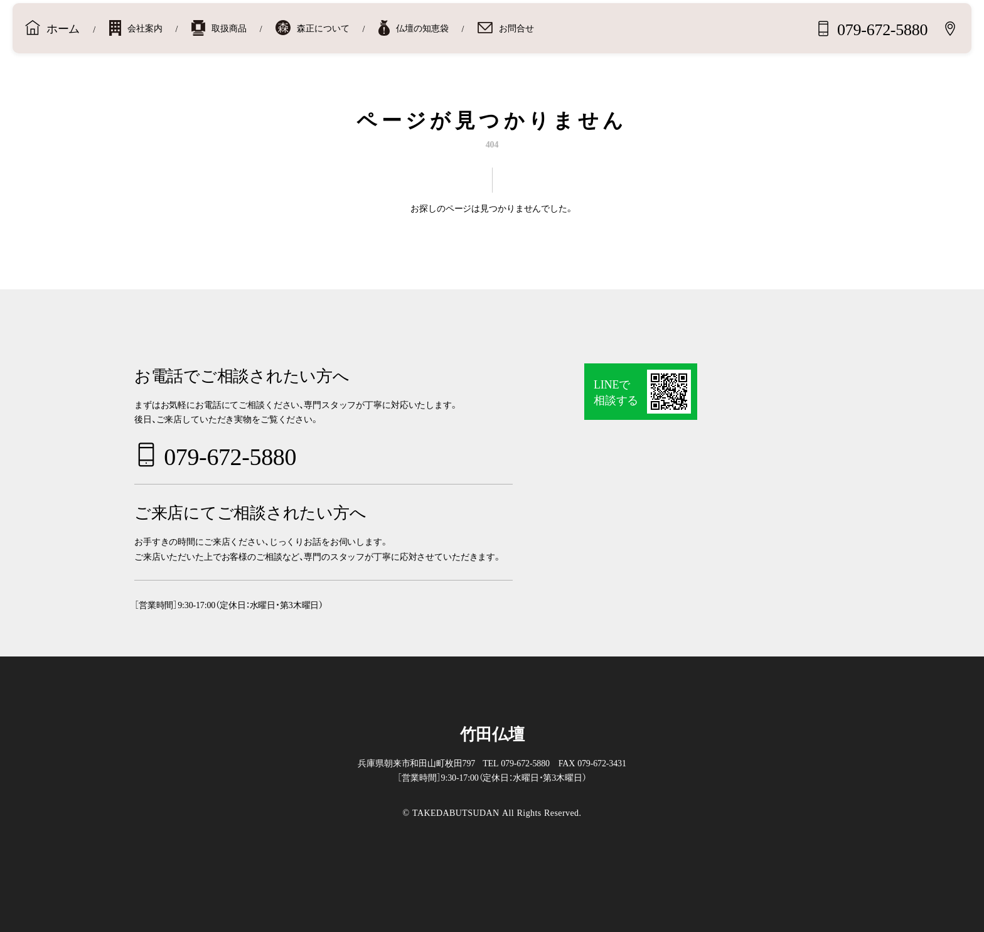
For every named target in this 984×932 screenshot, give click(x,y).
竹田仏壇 (492, 733)
